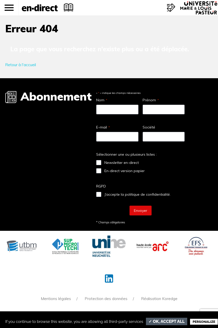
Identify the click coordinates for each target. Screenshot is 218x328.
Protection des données (106, 298)
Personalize (204, 322)
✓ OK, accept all (166, 321)
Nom (101, 100)
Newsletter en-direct (121, 162)
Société (149, 127)
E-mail (103, 127)
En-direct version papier (124, 170)
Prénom (151, 100)
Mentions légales (56, 298)
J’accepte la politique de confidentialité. (137, 194)
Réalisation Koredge (159, 298)
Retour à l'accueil (20, 64)
